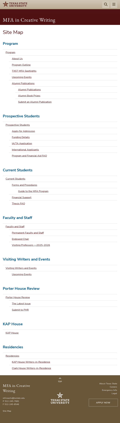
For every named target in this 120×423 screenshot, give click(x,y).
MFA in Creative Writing (29, 19)
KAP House (12, 333)
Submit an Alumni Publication (35, 102)
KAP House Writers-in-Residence (31, 362)
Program (10, 52)
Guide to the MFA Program (33, 191)
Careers (113, 387)
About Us (17, 58)
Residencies (12, 356)
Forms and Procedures (24, 185)
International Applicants (25, 149)
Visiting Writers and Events (21, 268)
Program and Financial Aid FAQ (29, 155)
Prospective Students (18, 125)
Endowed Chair (20, 239)
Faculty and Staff (15, 226)
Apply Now (103, 402)
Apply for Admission (23, 131)
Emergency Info (109, 390)
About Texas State (108, 383)
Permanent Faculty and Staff (28, 233)
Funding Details (21, 137)
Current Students (15, 179)
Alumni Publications (23, 83)
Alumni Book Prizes (29, 95)
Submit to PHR (20, 310)
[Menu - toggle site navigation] (113, 4)
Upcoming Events (22, 77)
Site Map (7, 411)
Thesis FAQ (18, 203)
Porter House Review (18, 297)
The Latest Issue (21, 303)
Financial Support (21, 197)
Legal (114, 393)
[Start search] (105, 4)
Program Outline (21, 65)
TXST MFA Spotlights (24, 71)
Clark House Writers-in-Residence (31, 368)
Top (59, 380)
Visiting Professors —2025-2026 (31, 245)
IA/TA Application (22, 143)
